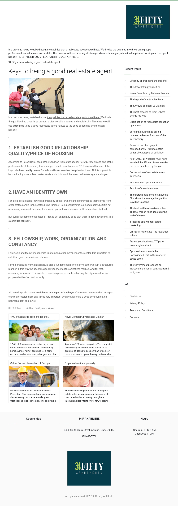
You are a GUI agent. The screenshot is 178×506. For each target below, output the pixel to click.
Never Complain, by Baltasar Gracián (149, 93)
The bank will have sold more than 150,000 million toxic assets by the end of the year (148, 212)
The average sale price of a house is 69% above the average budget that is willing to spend (149, 198)
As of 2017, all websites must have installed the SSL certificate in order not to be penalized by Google (149, 162)
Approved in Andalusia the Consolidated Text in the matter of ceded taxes (148, 255)
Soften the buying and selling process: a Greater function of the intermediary (148, 135)
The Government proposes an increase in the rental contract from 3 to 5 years (149, 269)
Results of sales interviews (144, 188)
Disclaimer (135, 296)
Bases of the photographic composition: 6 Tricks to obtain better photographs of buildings (146, 149)
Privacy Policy (137, 303)
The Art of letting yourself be (145, 87)
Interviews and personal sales (146, 182)
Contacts (134, 317)
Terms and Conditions (141, 310)
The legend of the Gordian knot (146, 99)
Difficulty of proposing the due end (148, 80)
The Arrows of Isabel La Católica (147, 105)
